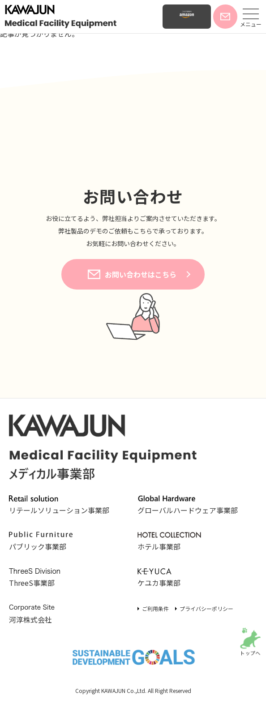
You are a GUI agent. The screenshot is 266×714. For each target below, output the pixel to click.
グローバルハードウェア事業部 (187, 505)
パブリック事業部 (41, 542)
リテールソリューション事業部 (59, 505)
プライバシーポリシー (206, 608)
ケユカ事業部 (169, 578)
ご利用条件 (155, 608)
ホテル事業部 (169, 542)
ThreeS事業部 (41, 578)
